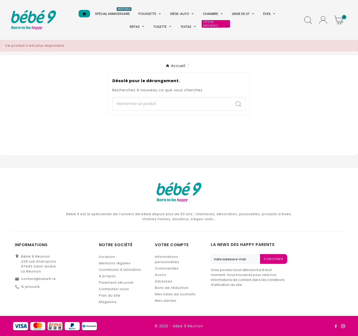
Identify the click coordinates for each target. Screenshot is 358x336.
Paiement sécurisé (116, 282)
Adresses (163, 281)
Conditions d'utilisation (120, 269)
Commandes (167, 268)
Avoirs (160, 274)
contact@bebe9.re (38, 278)
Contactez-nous (114, 289)
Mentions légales (115, 263)
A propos (107, 276)
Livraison (107, 256)
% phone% (30, 286)
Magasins (108, 302)
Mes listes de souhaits (175, 294)
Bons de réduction (172, 287)
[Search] (238, 104)
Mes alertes (166, 300)
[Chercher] (172, 104)
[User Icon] (323, 20)
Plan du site (109, 295)
